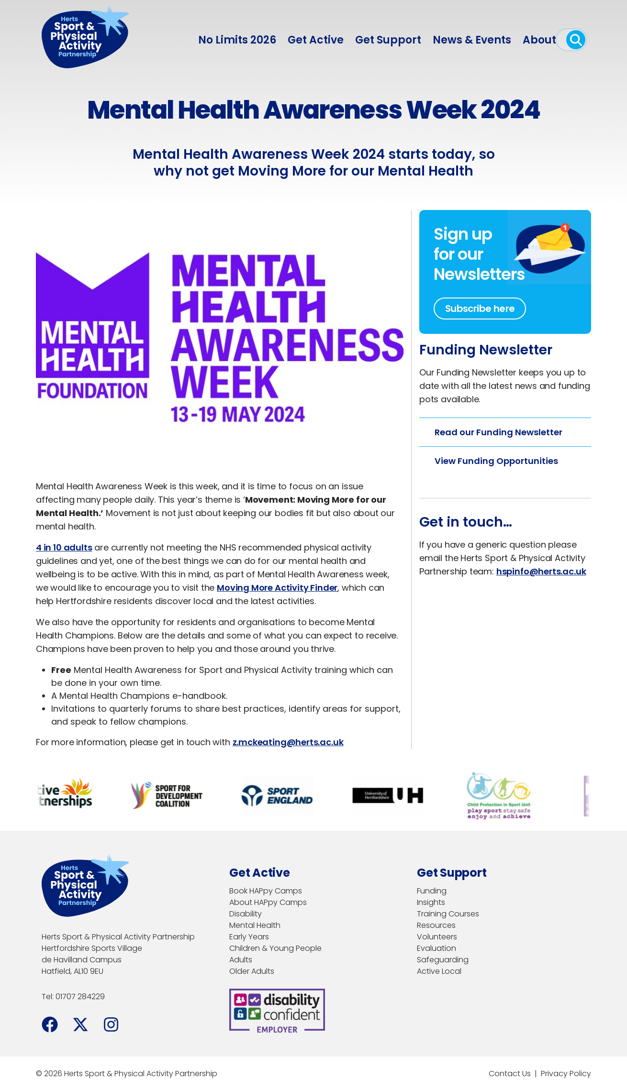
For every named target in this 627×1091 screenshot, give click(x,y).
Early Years (249, 936)
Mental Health (254, 925)
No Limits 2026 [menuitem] (237, 40)
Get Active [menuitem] (316, 40)
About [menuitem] (539, 40)
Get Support (388, 40)
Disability (245, 913)
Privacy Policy (566, 1073)
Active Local (439, 971)
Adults (240, 959)
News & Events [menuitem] (472, 40)
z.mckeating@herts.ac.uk (288, 742)
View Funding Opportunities (496, 461)
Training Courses (448, 913)
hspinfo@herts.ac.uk (541, 571)
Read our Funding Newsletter (498, 432)
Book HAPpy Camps (265, 890)
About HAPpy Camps (268, 902)
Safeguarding (443, 959)
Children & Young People (275, 948)
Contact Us (510, 1073)
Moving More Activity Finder (277, 588)
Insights (431, 902)
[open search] (575, 39)
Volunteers (437, 936)
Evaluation (436, 948)
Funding (432, 890)
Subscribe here (480, 308)
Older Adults (251, 971)
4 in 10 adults (64, 547)
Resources (436, 925)
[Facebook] (50, 1024)
